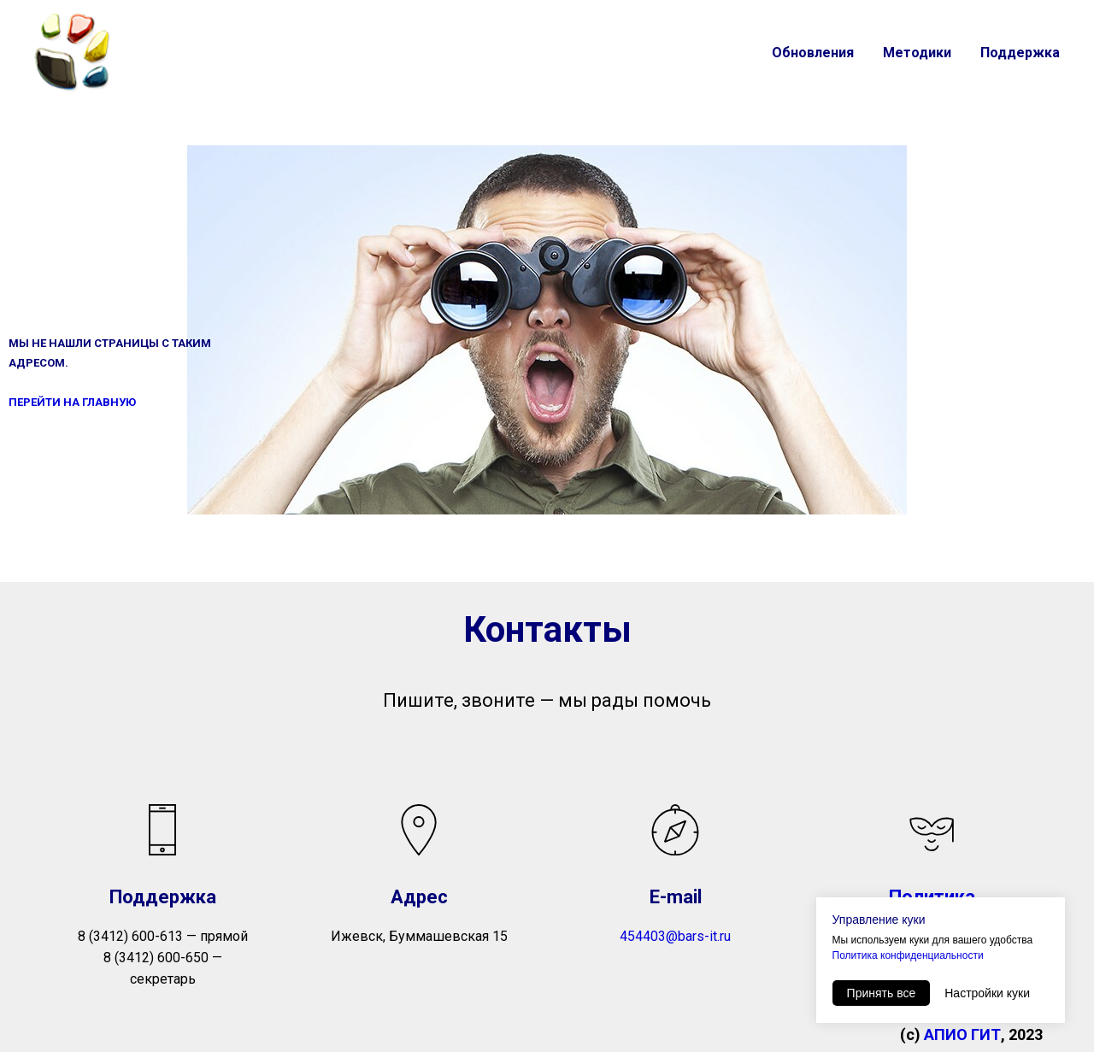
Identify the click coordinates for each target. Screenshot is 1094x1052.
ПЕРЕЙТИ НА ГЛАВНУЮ (72, 402)
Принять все (881, 993)
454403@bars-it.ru (675, 936)
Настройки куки (987, 993)
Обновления (813, 52)
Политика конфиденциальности (908, 955)
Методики (917, 52)
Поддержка (1020, 52)
